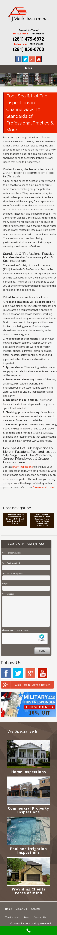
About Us (21, 908)
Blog (26, 917)
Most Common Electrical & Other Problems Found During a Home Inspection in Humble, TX (42, 519)
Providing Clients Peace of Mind (28, 891)
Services (35, 908)
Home (8, 908)
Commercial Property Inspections (28, 810)
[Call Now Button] (28, 930)
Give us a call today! (43, 487)
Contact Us (40, 917)
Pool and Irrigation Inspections (28, 850)
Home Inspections (28, 771)
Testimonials (12, 917)
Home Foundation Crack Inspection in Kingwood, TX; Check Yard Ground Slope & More (15, 518)
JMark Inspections (22, 466)
